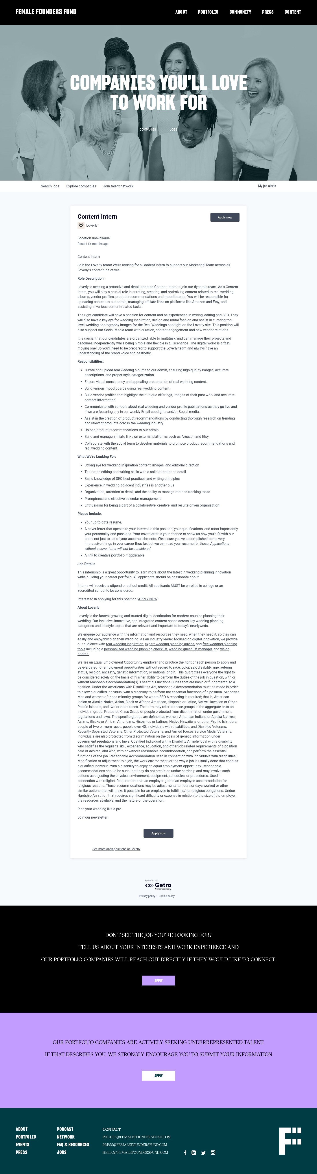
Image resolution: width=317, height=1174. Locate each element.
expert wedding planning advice (169, 644)
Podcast (65, 1129)
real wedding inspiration (124, 644)
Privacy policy (147, 896)
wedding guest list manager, (191, 649)
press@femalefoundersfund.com (135, 1145)
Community (240, 12)
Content (293, 12)
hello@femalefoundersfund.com (135, 1152)
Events (22, 1144)
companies (81, 186)
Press (268, 12)
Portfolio (208, 12)
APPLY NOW (147, 599)
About (181, 12)
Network (66, 1137)
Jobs (62, 1152)
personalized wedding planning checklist (135, 649)
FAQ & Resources (73, 1144)
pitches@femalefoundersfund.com (137, 1137)
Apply (159, 981)
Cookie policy (167, 896)
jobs (50, 186)
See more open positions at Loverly (116, 849)
